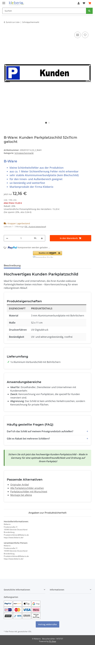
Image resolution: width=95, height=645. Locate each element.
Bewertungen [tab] (33, 265)
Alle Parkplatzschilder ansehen (27, 488)
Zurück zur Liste (12, 22)
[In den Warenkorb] (70, 238)
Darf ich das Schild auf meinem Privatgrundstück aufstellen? (40, 431)
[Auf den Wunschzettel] (85, 35)
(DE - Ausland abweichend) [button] (35, 226)
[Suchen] (44, 11)
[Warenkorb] (90, 3)
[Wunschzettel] (84, 3)
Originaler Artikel (19, 484)
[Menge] (21, 238)
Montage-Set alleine (21, 495)
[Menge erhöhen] (42, 238)
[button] (78, 3)
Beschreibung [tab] (12, 265)
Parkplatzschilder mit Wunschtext (28, 491)
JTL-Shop (52, 641)
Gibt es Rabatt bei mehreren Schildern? (28, 438)
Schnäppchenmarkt (24, 153)
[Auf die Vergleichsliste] (77, 35)
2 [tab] (49, 123)
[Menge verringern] (7, 238)
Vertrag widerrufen (47, 624)
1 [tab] (46, 123)
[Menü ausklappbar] (3, 2)
